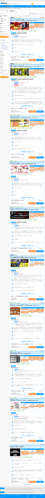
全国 (6, 492)
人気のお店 (41, 13)
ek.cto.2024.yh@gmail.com (16, 111)
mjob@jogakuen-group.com (16, 393)
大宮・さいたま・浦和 (8, 488)
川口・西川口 (13, 488)
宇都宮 (31, 489)
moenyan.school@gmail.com (16, 59)
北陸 (14, 492)
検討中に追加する (32, 111)
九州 (31, 492)
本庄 (18, 489)
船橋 (11, 10)
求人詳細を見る (40, 111)
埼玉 (16, 492)
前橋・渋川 (22, 489)
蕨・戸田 (17, 488)
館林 (29, 489)
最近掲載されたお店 (4, 45)
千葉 (18, 492)
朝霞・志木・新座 (24, 488)
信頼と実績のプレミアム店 (35, 13)
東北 (10, 492)
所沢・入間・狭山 (8, 489)
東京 (20, 492)
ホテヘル (17, 352)
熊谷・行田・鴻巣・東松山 (14, 489)
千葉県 (15, 467)
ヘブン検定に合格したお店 (5, 49)
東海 (24, 492)
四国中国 (29, 492)
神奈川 (22, 492)
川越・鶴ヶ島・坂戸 (40, 488)
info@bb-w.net (14, 440)
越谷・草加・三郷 (28, 488)
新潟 (12, 492)
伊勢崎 (25, 489)
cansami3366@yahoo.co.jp (16, 346)
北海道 (8, 492)
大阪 (26, 492)
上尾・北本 (19, 488)
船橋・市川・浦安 (19, 467)
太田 (27, 489)
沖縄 (33, 492)
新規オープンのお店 (4, 44)
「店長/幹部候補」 (27, 54)
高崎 (19, 489)
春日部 (32, 488)
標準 (30, 13)
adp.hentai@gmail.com (16, 481)
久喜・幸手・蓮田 (36, 488)
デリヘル (21, 19)
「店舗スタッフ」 (27, 435)
